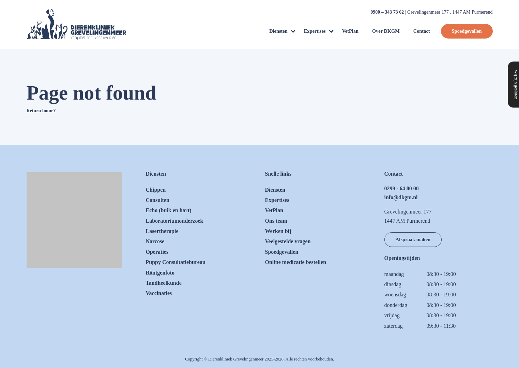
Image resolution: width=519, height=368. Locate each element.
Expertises (315, 31)
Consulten (157, 200)
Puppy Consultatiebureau (175, 262)
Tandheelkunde (164, 283)
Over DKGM (386, 31)
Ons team (276, 221)
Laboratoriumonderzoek (174, 221)
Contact (421, 31)
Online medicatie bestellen (295, 262)
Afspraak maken (413, 239)
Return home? (41, 110)
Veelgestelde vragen (288, 241)
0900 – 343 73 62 (387, 12)
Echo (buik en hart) (169, 210)
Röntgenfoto (160, 273)
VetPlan (350, 31)
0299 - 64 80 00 (401, 188)
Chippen (156, 190)
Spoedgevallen (467, 31)
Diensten (278, 31)
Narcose (155, 241)
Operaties (157, 252)
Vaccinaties (159, 293)
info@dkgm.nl (401, 197)
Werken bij (278, 231)
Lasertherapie (162, 231)
